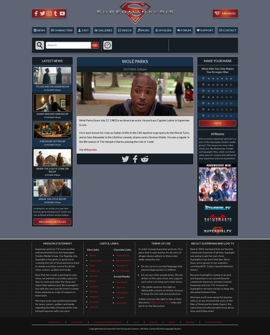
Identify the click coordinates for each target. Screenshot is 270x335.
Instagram (122, 292)
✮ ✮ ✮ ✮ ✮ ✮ (220, 78)
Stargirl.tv (122, 265)
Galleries (105, 30)
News (41, 30)
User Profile (77, 322)
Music (145, 30)
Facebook (121, 282)
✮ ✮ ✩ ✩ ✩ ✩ (220, 103)
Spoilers (165, 30)
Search (171, 322)
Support (206, 30)
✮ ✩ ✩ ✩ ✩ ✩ (220, 109)
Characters (63, 30)
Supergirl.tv (122, 255)
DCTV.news (122, 270)
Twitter (120, 287)
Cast (85, 30)
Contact (229, 30)
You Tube (121, 302)
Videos (126, 30)
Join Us (94, 306)
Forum (186, 30)
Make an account (160, 302)
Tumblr (120, 297)
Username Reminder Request (108, 322)
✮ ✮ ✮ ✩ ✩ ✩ (220, 97)
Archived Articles (52, 221)
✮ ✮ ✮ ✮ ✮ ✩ (220, 84)
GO (95, 45)
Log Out (153, 322)
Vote (217, 123)
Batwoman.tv (124, 260)
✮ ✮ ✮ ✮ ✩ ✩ (220, 91)
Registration (54, 322)
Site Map (190, 322)
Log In (136, 322)
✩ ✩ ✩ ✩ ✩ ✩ (220, 115)
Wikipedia (90, 149)
